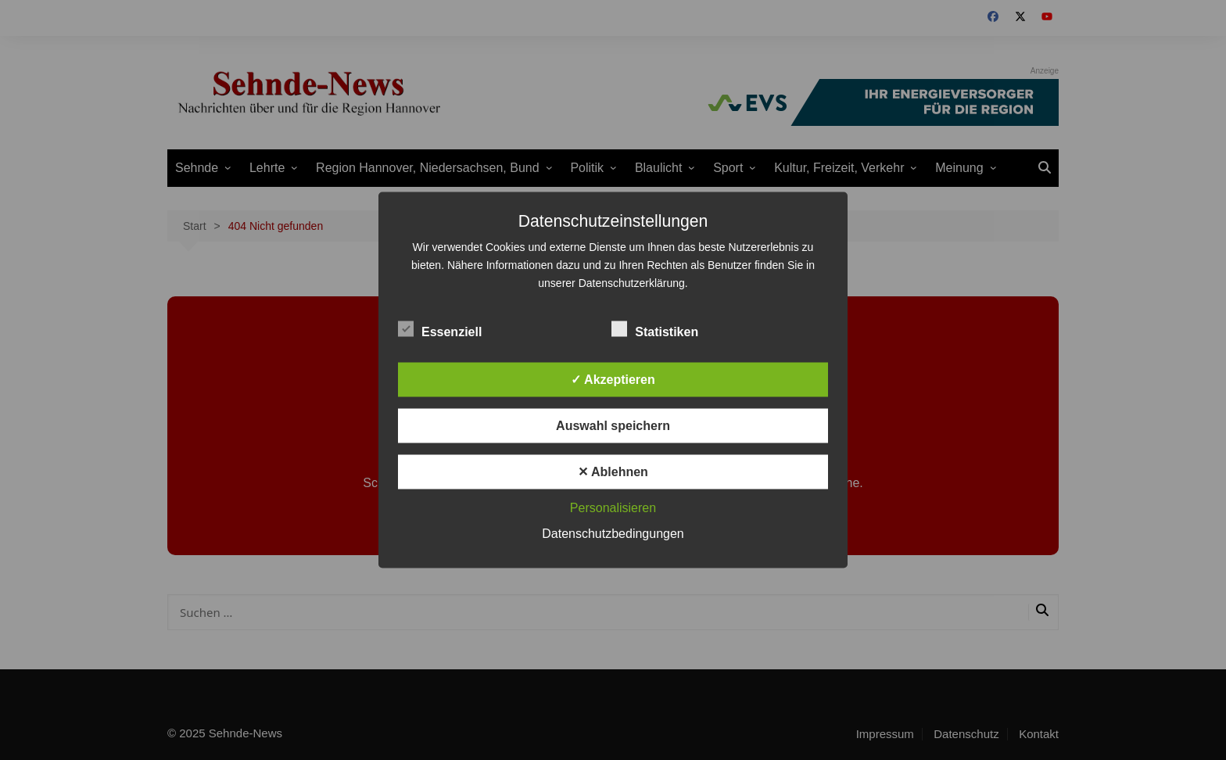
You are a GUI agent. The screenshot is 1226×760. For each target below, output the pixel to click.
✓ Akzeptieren (613, 379)
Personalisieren (613, 507)
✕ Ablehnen (613, 472)
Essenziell (440, 329)
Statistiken (654, 329)
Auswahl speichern (613, 425)
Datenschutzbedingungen (612, 533)
